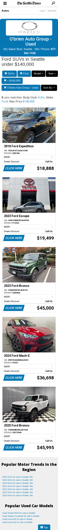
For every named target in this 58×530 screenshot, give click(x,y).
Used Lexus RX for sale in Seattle (17, 519)
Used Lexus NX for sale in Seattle (17, 522)
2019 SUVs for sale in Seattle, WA (17, 492)
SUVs (9, 73)
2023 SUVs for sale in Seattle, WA (17, 483)
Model (38, 73)
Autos (5, 10)
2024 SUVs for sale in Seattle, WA (17, 480)
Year (51, 73)
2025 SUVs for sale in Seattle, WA (17, 477)
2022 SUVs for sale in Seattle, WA (17, 486)
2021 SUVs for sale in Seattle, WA (17, 489)
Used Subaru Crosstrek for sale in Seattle (20, 516)
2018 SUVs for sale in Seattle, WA (17, 495)
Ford (24, 73)
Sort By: (49, 87)
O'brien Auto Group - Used (21, 87)
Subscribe (51, 11)
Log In (42, 11)
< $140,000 (12, 80)
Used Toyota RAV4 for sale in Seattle (18, 513)
